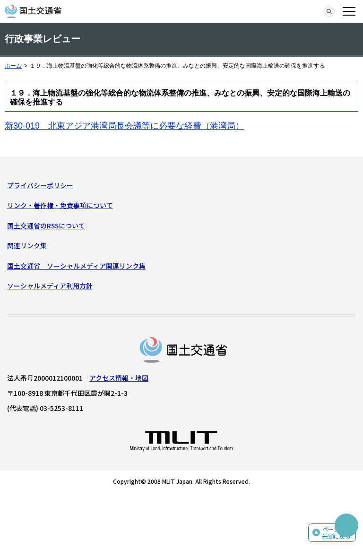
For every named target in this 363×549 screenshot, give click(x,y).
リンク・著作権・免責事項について (60, 205)
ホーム (13, 65)
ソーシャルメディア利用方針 (50, 285)
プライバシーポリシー (40, 185)
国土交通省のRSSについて (46, 225)
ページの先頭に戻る (336, 532)
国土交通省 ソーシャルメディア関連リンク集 (76, 265)
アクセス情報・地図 (118, 378)
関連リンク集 (27, 245)
